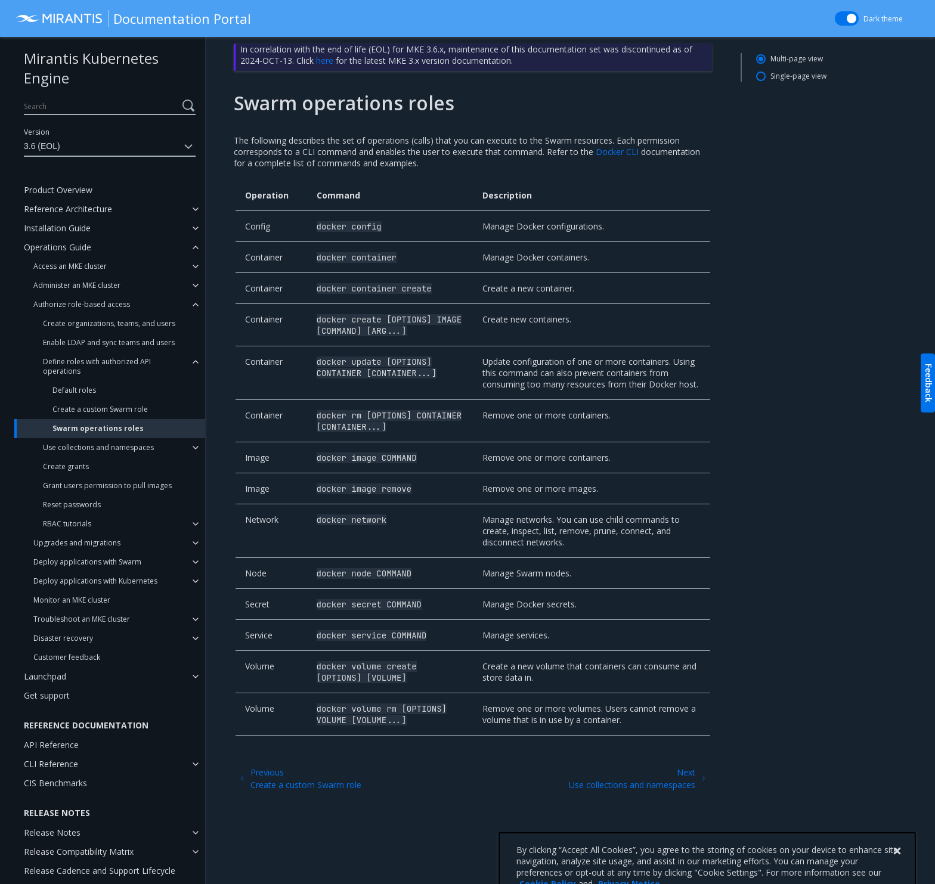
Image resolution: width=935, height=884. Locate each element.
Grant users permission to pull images (107, 485)
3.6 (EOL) (110, 146)
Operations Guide (57, 247)
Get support (47, 695)
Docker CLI (617, 151)
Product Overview (58, 190)
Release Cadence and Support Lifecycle (99, 870)
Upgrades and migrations (76, 543)
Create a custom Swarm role (100, 409)
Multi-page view (796, 59)
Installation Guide (57, 228)
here (324, 60)
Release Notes (52, 832)
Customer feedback (66, 657)
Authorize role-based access (81, 304)
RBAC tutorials (67, 524)
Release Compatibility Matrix (79, 851)
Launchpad (45, 676)
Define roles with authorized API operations (97, 366)
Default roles (74, 390)
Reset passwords (72, 505)
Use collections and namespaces (98, 447)
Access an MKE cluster (70, 266)
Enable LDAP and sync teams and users (109, 342)
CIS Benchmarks (55, 783)
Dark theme (883, 19)
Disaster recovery (63, 638)
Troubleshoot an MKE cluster (81, 619)
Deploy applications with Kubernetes (95, 581)
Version (36, 132)
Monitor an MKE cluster (71, 600)
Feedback (928, 383)
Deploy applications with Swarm (87, 562)
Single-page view (798, 76)
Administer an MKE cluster (76, 285)
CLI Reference (51, 764)
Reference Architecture (68, 209)
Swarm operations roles (98, 428)
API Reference (51, 744)
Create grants (66, 466)
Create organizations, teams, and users (109, 323)
